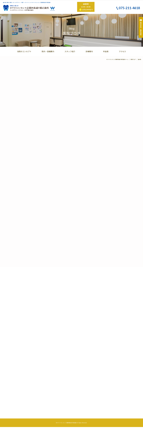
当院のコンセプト (24, 51)
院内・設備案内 (48, 51)
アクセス (122, 51)
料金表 (106, 51)
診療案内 (89, 51)
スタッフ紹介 (70, 51)
